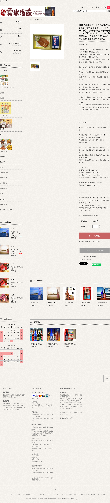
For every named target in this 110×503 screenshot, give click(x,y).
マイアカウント (88, 7)
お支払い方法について (53, 494)
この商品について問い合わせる (94, 251)
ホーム (7, 494)
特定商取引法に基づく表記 (87, 494)
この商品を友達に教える (88, 256)
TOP (31, 20)
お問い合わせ (26, 494)
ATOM (103, 494)
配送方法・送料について (69, 494)
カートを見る (104, 7)
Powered (71, 498)
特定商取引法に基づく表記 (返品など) (90, 241)
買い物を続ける (86, 259)
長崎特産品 (38, 20)
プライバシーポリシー (38, 494)
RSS (98, 494)
